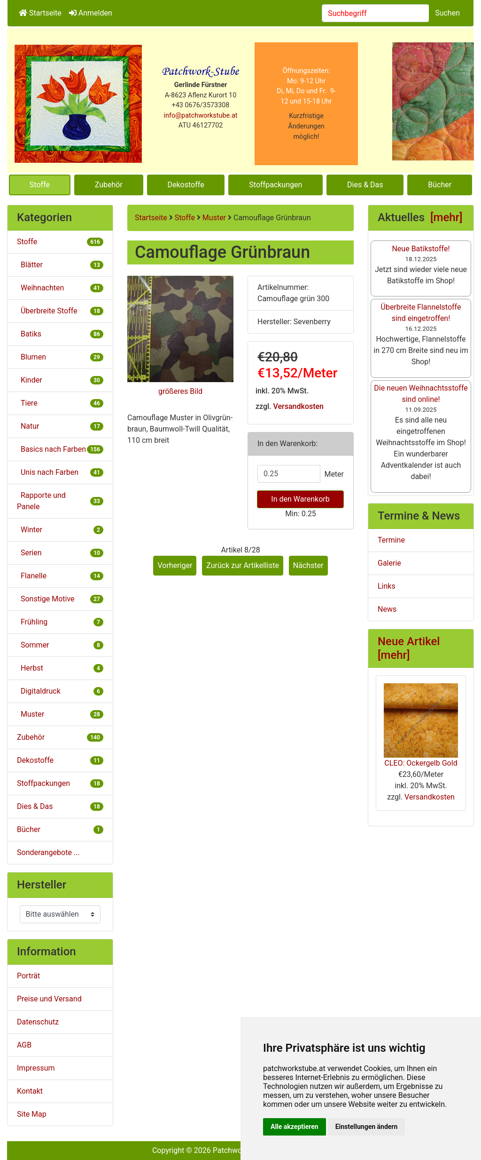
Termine (391, 540)
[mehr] (446, 217)
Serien (60, 552)
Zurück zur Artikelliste (242, 565)
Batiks (60, 333)
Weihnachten (60, 287)
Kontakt (30, 1091)
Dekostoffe (186, 184)
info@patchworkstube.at (201, 116)
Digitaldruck (60, 691)
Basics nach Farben (60, 449)
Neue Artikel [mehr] (409, 648)
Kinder (60, 380)
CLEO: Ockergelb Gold (421, 725)
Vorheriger (174, 565)
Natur (60, 426)
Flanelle (60, 575)
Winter (60, 529)
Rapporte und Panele (60, 501)
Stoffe (40, 184)
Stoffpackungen (275, 184)
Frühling (60, 621)
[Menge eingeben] (288, 474)
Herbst (60, 668)
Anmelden (90, 12)
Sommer (60, 644)
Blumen (60, 356)
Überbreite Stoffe (60, 310)
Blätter (60, 264)
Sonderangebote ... (48, 852)
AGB (24, 1044)
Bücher (439, 184)
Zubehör (109, 184)
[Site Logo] (78, 104)
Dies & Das (365, 184)
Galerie (389, 563)
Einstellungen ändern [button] (366, 1126)
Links (387, 586)
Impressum (36, 1068)
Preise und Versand (49, 998)
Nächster (308, 565)
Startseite (40, 12)
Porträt (28, 975)
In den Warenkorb (300, 499)
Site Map (32, 1114)
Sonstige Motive (60, 598)
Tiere (60, 403)
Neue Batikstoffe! (421, 248)
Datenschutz (38, 1021)
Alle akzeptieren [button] (294, 1126)
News (387, 609)
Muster (214, 217)
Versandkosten (298, 406)
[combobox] (375, 13)
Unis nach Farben (60, 472)
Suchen (447, 12)
